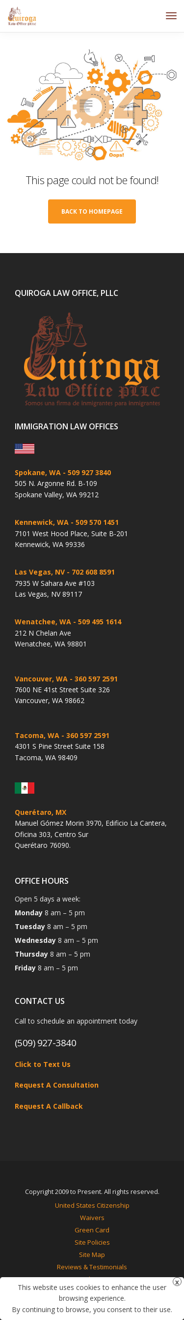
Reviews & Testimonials (92, 1266)
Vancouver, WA (41, 678)
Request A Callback (49, 1106)
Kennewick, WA (42, 522)
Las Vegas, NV (40, 572)
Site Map (92, 1254)
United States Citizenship (92, 1205)
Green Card (92, 1229)
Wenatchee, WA (43, 621)
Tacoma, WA (37, 735)
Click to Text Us (43, 1064)
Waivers (92, 1217)
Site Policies (92, 1242)
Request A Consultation (57, 1085)
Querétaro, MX (40, 812)
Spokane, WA (38, 472)
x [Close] (177, 1282)
